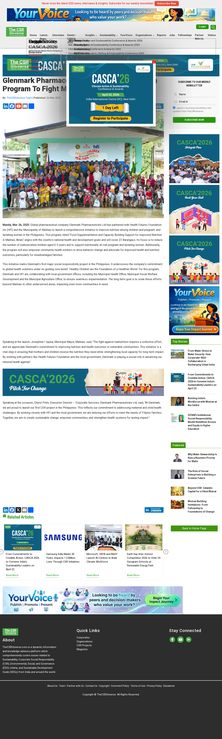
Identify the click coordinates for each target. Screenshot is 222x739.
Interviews (58, 35)
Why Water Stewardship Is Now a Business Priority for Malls (202, 458)
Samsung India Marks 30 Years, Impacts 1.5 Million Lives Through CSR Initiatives (62, 558)
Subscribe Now (166, 3)
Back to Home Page (194, 528)
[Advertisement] (83, 315)
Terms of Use (138, 685)
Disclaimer (169, 685)
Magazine (82, 649)
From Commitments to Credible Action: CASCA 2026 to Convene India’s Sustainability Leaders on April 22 (22, 562)
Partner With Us (199, 37)
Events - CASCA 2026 (71, 39)
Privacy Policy (154, 685)
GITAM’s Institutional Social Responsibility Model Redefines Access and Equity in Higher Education (202, 422)
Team (62, 685)
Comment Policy (120, 685)
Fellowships (185, 35)
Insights (90, 35)
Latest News (43, 37)
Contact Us (91, 685)
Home (33, 35)
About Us (52, 685)
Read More (12, 575)
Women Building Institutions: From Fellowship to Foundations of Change (201, 506)
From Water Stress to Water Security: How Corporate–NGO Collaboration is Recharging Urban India (201, 357)
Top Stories (180, 341)
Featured (178, 445)
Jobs (172, 35)
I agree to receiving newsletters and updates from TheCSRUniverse (192, 109)
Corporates (83, 637)
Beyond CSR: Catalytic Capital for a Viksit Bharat (202, 490)
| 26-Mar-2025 (32, 97)
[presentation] (165, 551)
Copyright (104, 685)
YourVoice (126, 35)
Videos (212, 35)
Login (202, 26)
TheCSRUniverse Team (19, 97)
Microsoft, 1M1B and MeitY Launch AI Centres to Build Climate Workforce (102, 558)
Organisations (143, 35)
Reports (161, 35)
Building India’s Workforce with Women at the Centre (202, 402)
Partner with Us (75, 685)
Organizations (84, 641)
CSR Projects (84, 645)
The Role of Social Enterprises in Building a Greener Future (202, 474)
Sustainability (107, 35)
